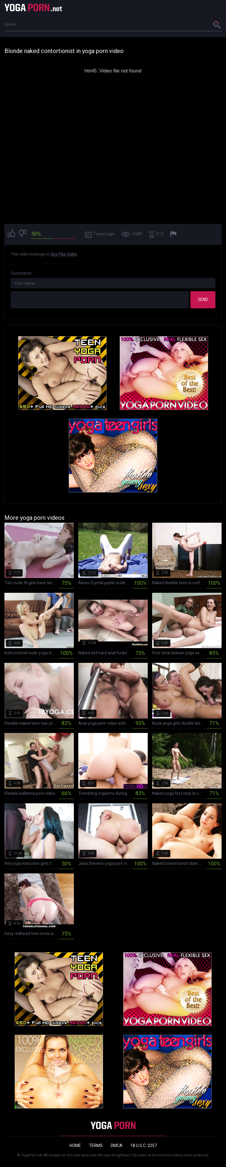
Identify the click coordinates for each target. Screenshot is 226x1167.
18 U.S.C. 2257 (143, 1145)
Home (75, 1145)
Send (203, 299)
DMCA (116, 1145)
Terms (96, 1145)
